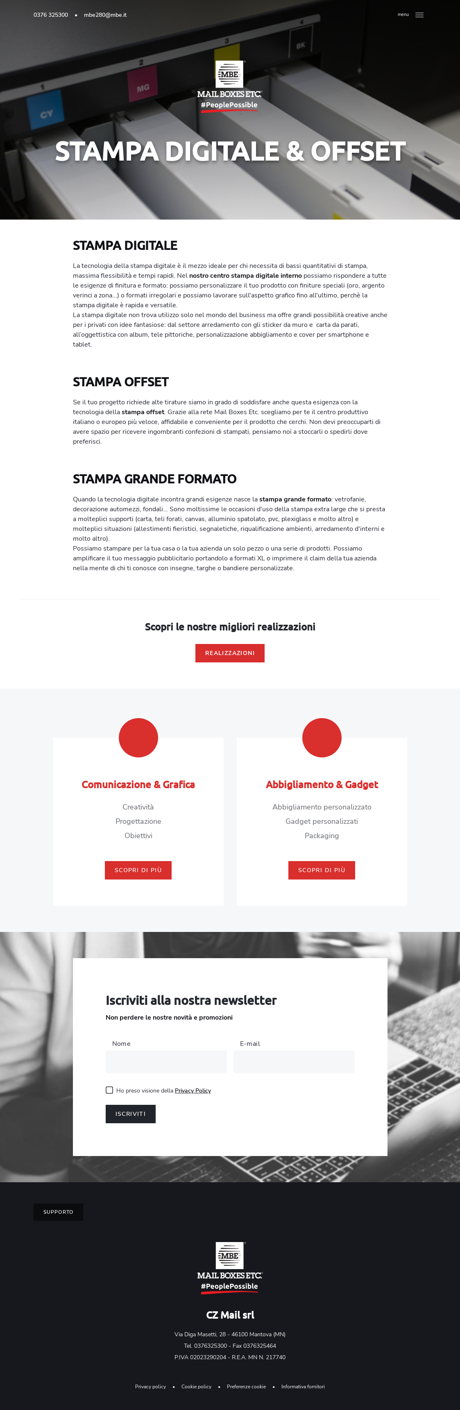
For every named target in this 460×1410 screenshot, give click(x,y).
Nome (121, 1043)
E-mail (250, 1043)
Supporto (58, 1212)
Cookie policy (196, 1386)
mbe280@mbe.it (105, 15)
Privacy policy (150, 1386)
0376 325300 (51, 15)
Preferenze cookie (246, 1386)
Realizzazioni (230, 653)
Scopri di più (138, 870)
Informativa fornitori (303, 1386)
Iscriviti (131, 1114)
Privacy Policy (193, 1091)
